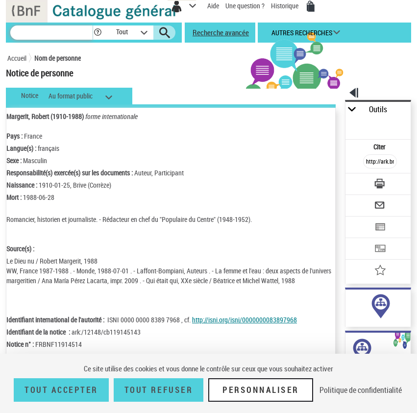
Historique (285, 5)
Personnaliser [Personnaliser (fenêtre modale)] (260, 390)
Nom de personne (57, 58)
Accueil (16, 58)
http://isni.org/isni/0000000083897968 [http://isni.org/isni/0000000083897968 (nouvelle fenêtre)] (244, 319)
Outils (378, 109)
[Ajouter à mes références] (380, 271)
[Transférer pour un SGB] (380, 250)
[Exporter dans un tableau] (380, 228)
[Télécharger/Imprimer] (380, 185)
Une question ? (245, 5)
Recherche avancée (221, 32)
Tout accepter (61, 390)
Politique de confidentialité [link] (360, 390)
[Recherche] (51, 32)
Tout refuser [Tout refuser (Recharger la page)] (158, 390)
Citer (380, 146)
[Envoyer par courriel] (380, 206)
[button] (97, 32)
